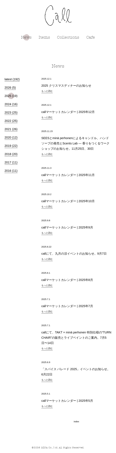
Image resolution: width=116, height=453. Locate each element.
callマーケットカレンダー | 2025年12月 (68, 112)
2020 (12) (11, 137)
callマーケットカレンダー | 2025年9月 (67, 227)
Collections (68, 37)
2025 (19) (11, 95)
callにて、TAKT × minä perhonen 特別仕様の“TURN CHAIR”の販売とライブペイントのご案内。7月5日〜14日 (76, 338)
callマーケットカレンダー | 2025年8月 (67, 280)
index (76, 421)
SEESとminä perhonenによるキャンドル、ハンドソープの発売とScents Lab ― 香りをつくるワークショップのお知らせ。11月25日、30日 (75, 143)
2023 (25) (11, 112)
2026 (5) (10, 87)
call (58, 15)
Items (44, 37)
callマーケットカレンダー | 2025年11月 (68, 175)
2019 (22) (11, 145)
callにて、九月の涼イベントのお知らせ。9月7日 (74, 253)
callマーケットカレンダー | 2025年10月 (68, 201)
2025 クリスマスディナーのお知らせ (66, 85)
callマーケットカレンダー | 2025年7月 (67, 306)
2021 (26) (11, 128)
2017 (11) (11, 162)
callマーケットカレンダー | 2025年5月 (67, 400)
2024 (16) (11, 103)
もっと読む (47, 91)
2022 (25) (11, 120)
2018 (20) (11, 153)
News (26, 37)
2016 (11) (11, 170)
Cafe (90, 37)
